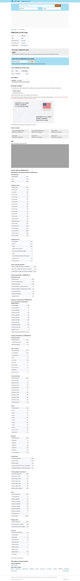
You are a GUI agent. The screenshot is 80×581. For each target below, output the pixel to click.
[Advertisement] (40, 19)
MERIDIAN (32, 568)
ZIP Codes (17, 1)
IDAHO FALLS (25, 568)
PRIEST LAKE (14, 570)
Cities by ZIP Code (25, 1)
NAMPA (37, 568)
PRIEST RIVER (66, 570)
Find (32, 61)
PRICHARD (66, 568)
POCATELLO (18, 568)
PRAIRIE (55, 568)
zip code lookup (34, 54)
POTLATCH (49, 568)
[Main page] (12, 1)
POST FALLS (42, 568)
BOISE (12, 568)
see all (23, 40)
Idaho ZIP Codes (14, 565)
